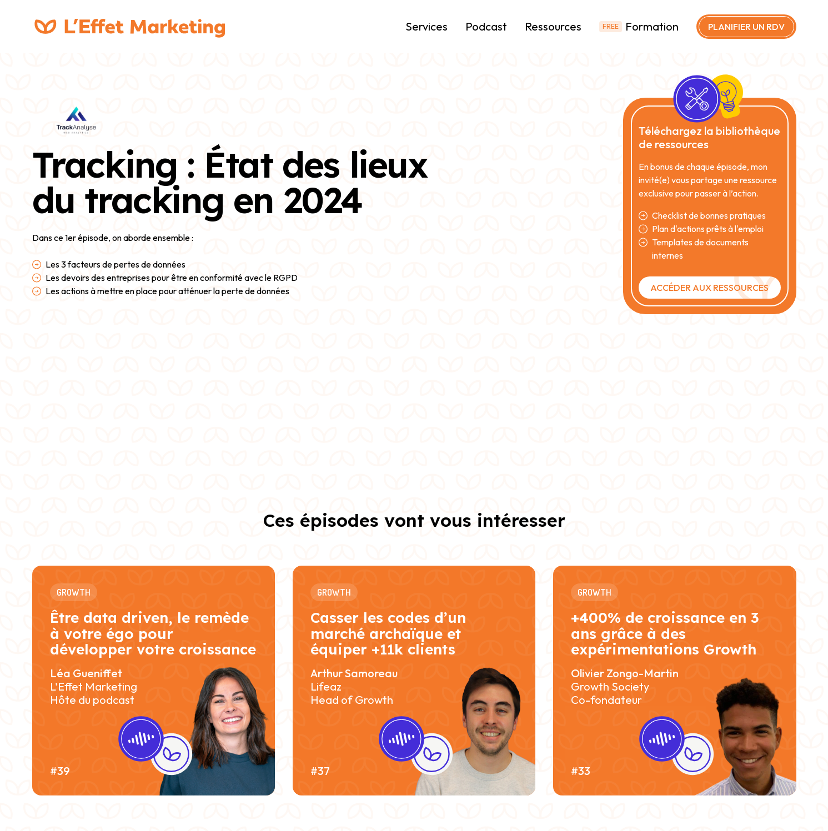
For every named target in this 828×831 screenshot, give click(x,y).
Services (426, 26)
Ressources (553, 26)
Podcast (486, 26)
